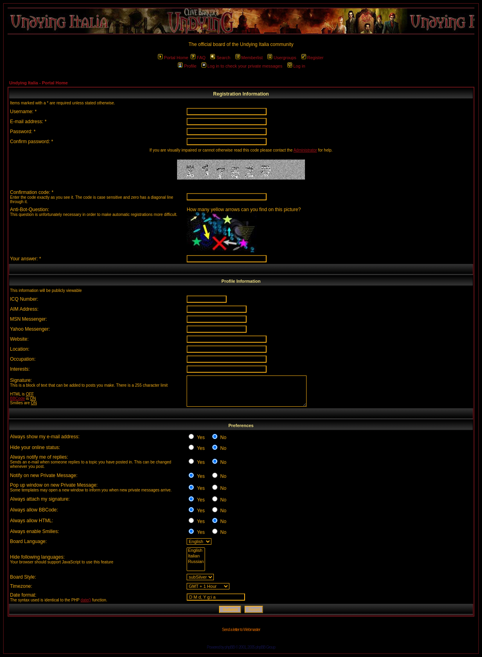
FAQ (198, 57)
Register (312, 57)
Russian (196, 562)
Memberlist (249, 57)
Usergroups (281, 57)
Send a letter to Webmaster (241, 629)
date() (86, 600)
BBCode (17, 398)
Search (220, 57)
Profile (187, 66)
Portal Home (173, 57)
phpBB (230, 647)
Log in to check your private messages (242, 66)
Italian (196, 556)
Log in (296, 66)
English (196, 550)
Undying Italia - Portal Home (38, 82)
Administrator (305, 150)
